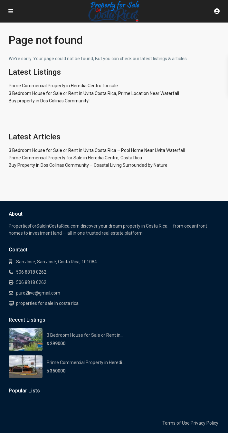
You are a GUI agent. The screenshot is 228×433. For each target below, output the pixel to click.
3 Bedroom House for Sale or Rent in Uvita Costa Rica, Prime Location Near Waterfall (94, 93)
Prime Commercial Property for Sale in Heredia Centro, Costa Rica (75, 157)
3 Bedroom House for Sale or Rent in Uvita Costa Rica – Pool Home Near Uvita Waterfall (97, 150)
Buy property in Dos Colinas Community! (49, 100)
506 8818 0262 (31, 272)
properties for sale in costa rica (47, 303)
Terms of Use (176, 423)
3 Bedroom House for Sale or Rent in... (85, 335)
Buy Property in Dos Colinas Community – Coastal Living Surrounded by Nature (88, 165)
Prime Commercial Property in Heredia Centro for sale (63, 85)
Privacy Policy (204, 423)
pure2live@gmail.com (38, 293)
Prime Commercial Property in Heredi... (86, 362)
